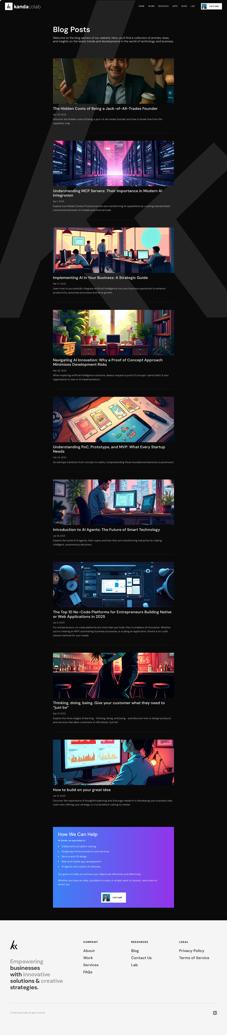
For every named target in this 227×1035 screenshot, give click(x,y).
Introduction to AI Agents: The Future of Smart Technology (106, 529)
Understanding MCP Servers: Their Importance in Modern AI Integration (107, 193)
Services (163, 6)
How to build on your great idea (82, 789)
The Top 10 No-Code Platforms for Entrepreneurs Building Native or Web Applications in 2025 (112, 614)
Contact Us (141, 957)
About (89, 950)
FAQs (88, 972)
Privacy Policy (191, 950)
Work (151, 6)
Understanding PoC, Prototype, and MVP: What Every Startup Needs (109, 449)
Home (142, 6)
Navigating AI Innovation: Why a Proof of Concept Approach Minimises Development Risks (108, 362)
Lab (193, 6)
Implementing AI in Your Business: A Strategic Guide (100, 277)
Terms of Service (194, 957)
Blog (184, 6)
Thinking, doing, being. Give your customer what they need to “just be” (109, 705)
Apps (175, 6)
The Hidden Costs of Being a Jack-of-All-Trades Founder (105, 108)
